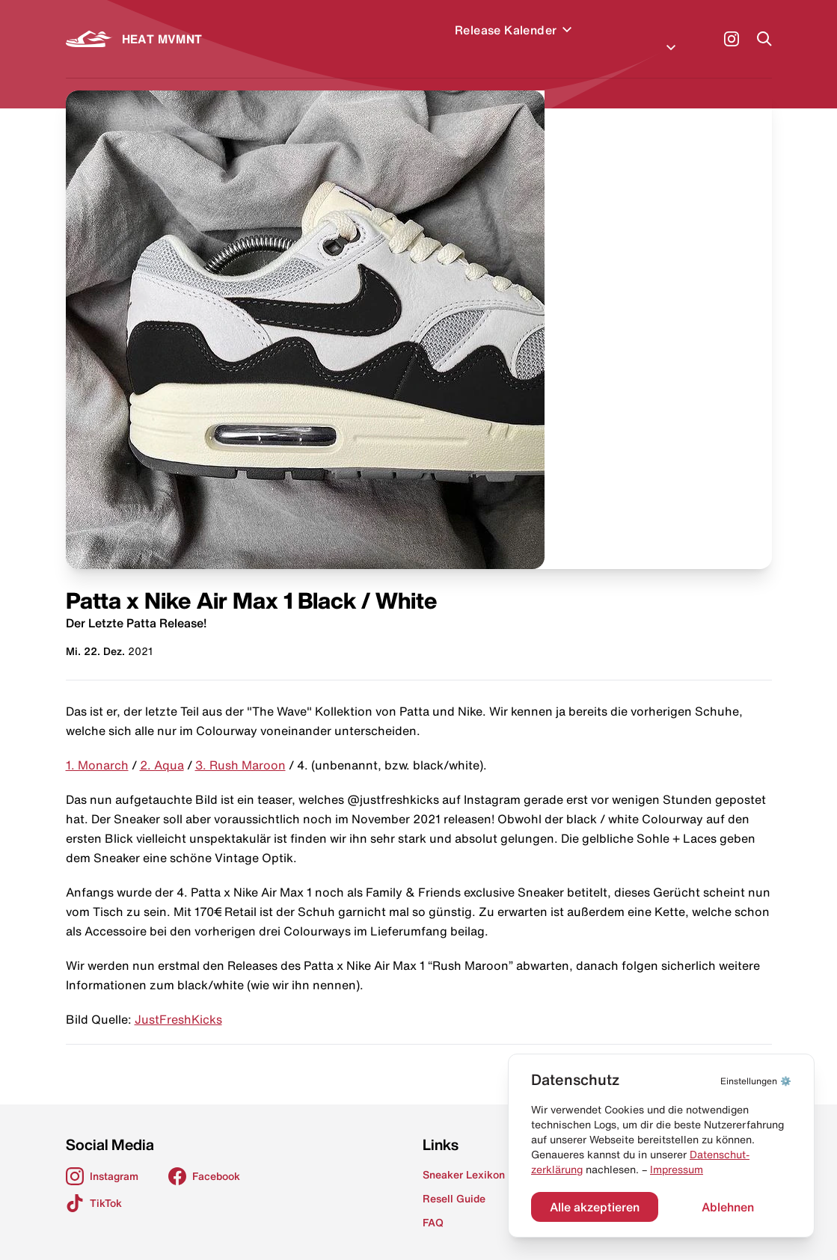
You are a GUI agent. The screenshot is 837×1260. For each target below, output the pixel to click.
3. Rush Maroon (240, 747)
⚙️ (755, 1081)
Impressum (676, 1169)
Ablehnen (728, 1207)
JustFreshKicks (178, 1001)
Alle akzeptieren (595, 1207)
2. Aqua (162, 747)
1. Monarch (97, 747)
